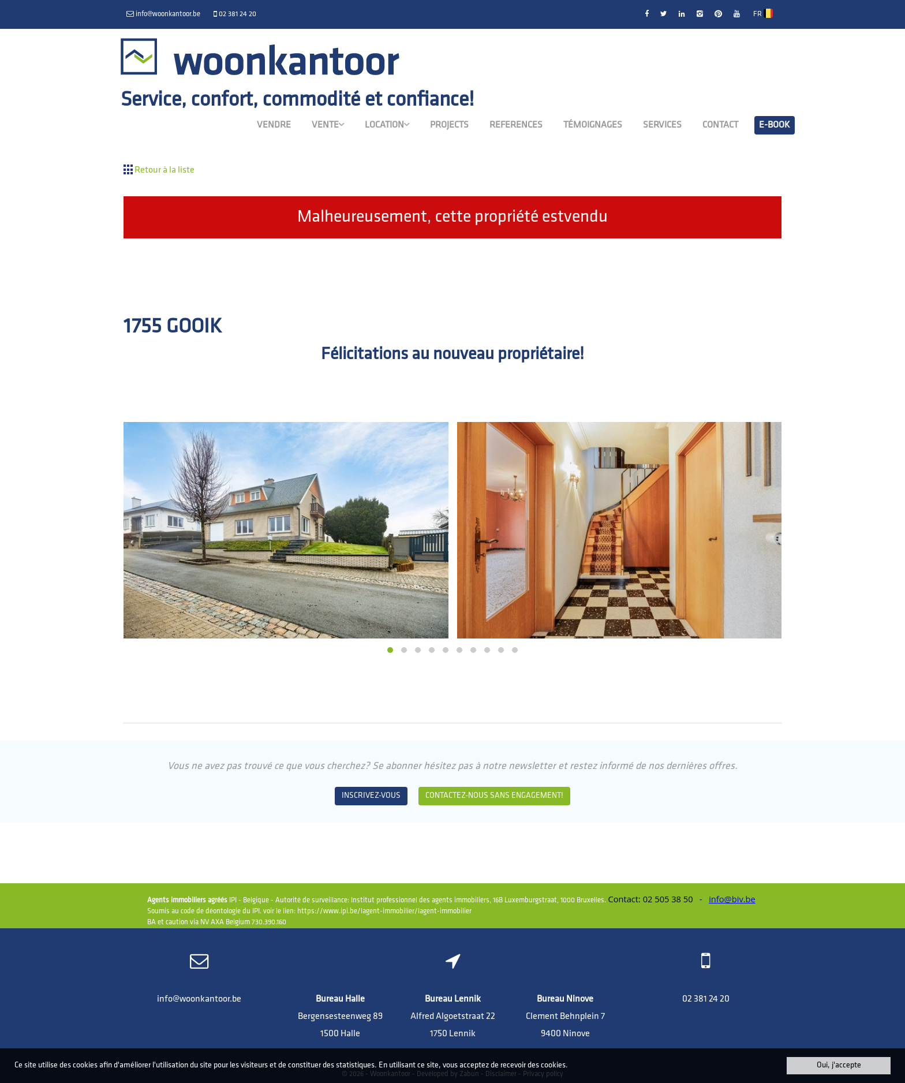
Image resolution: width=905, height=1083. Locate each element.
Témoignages (592, 125)
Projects (449, 125)
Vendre (274, 125)
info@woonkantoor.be (199, 999)
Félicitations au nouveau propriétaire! (452, 355)
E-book (774, 125)
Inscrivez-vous (371, 795)
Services (662, 125)
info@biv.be (732, 899)
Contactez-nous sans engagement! (494, 795)
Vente (328, 124)
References (516, 125)
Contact (720, 125)
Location (387, 124)
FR (763, 13)
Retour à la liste (159, 170)
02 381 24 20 (706, 999)
